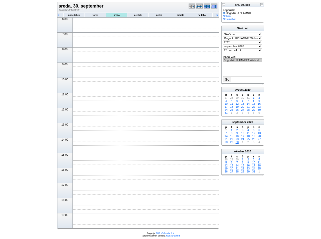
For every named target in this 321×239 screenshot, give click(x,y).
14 (248, 103)
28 (248, 109)
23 (259, 106)
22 (253, 106)
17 (225, 106)
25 (231, 109)
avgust (239, 89)
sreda (117, 15)
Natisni (227, 16)
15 (253, 103)
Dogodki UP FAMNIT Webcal (242, 60)
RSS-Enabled (173, 235)
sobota (180, 15)
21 (248, 106)
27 (242, 109)
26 (236, 109)
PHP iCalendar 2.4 (165, 233)
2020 (248, 89)
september (239, 122)
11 (231, 103)
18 (231, 106)
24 (225, 109)
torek (95, 15)
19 (236, 106)
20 (242, 106)
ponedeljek (74, 15)
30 (259, 109)
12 (236, 103)
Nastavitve (229, 19)
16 (259, 103)
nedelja (202, 15)
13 (242, 103)
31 (225, 112)
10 (225, 103)
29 (253, 109)
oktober (239, 151)
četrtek (138, 15)
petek (159, 15)
